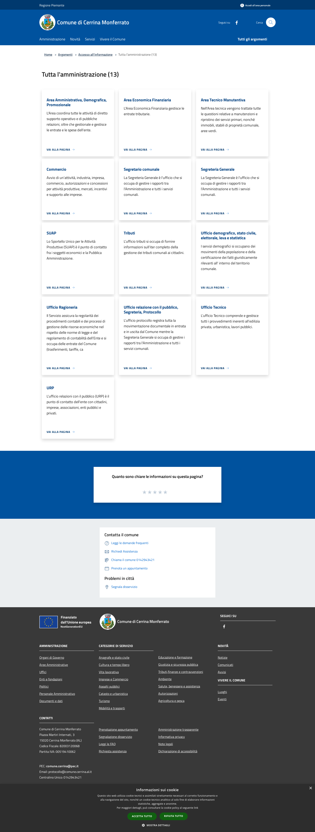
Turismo (104, 700)
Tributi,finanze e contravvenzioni (180, 671)
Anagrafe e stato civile (114, 657)
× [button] (310, 788)
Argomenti (65, 54)
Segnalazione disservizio (115, 736)
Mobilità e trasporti (112, 708)
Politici (44, 686)
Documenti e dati (51, 700)
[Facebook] (235, 22)
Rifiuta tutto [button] (173, 816)
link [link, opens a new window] (196, 807)
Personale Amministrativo (57, 693)
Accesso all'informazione (95, 54)
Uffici (42, 672)
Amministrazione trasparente (178, 729)
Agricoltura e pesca (171, 700)
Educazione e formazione (175, 657)
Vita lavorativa (109, 672)
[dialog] (157, 808)
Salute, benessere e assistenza (179, 686)
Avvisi (222, 672)
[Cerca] (271, 22)
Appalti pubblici (109, 686)
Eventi (222, 699)
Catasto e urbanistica (113, 693)
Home (48, 54)
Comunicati (225, 664)
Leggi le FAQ (107, 744)
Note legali (165, 744)
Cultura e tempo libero (114, 664)
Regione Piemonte (51, 5)
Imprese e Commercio (113, 679)
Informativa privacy (171, 736)
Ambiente (165, 679)
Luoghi (222, 691)
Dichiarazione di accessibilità (177, 751)
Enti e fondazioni (50, 679)
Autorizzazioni (168, 693)
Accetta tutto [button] (142, 816)
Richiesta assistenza (113, 751)
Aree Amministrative (53, 664)
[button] (157, 825)
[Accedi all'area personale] (255, 5)
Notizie (222, 657)
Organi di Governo (51, 657)
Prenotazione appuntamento (118, 729)
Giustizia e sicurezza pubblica (178, 664)
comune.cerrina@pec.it (62, 766)
